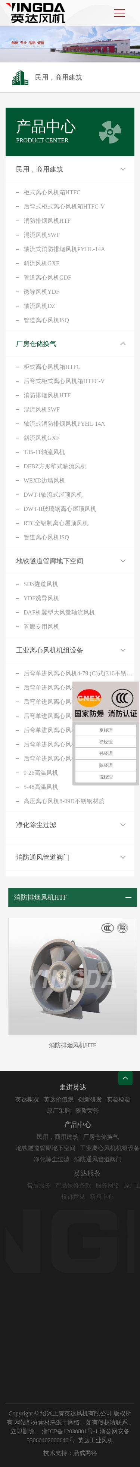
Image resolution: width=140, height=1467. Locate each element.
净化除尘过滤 (36, 825)
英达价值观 (63, 1099)
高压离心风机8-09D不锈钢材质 (64, 801)
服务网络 (115, 1185)
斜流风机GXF (41, 263)
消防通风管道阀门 (43, 857)
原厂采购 (63, 1110)
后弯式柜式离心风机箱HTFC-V (64, 206)
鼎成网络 (85, 1453)
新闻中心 (109, 1196)
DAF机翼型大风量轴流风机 (59, 612)
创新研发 (94, 1099)
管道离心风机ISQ (46, 320)
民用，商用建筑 (39, 169)
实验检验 (122, 1099)
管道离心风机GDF (47, 277)
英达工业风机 (95, 1440)
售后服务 (47, 1185)
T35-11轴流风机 (44, 452)
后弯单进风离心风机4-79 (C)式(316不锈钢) (79, 673)
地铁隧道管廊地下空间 (49, 561)
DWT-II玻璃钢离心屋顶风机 (60, 509)
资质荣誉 (91, 1110)
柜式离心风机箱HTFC (52, 192)
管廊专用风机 (41, 626)
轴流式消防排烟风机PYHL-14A (64, 249)
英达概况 (31, 1099)
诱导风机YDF (41, 292)
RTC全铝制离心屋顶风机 (56, 523)
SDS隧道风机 (41, 584)
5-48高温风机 (41, 787)
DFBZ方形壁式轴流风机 (55, 466)
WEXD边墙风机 (44, 480)
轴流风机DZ (39, 306)
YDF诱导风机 (41, 598)
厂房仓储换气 (36, 344)
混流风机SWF (42, 235)
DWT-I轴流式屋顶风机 (53, 494)
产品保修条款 (81, 1185)
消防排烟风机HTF (47, 221)
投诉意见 (81, 1196)
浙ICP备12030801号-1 (70, 1431)
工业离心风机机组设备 (49, 650)
